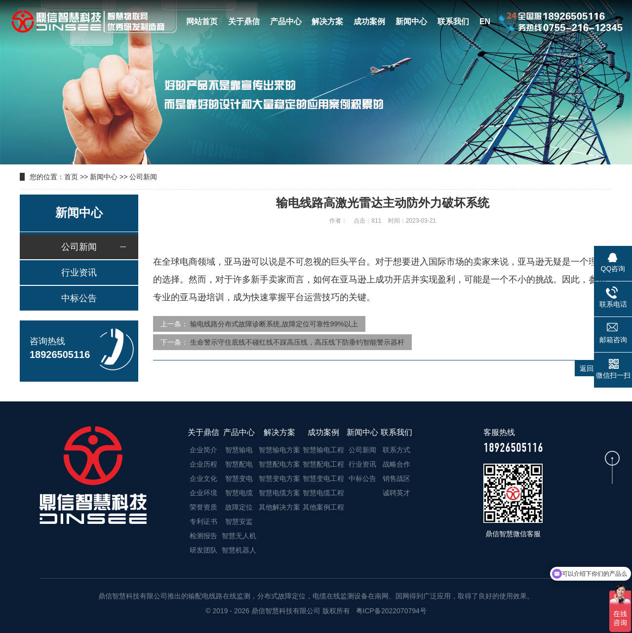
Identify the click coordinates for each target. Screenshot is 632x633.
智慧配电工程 (323, 464)
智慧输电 (239, 450)
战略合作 (396, 464)
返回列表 (593, 368)
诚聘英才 (396, 493)
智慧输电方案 (279, 450)
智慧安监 (239, 521)
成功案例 (369, 21)
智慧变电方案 (279, 478)
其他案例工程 (323, 507)
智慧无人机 (239, 536)
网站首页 (202, 21)
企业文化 (203, 478)
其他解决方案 (279, 507)
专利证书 (203, 521)
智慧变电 (239, 478)
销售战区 (396, 478)
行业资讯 (79, 272)
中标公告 (79, 298)
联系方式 (396, 450)
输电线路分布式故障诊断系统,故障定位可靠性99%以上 (274, 324)
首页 (71, 177)
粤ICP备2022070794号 (390, 611)
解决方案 (327, 21)
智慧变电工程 (323, 478)
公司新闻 (143, 177)
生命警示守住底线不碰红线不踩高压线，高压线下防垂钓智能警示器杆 (297, 342)
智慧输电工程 (323, 450)
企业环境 (203, 493)
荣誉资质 (203, 507)
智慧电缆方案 (279, 493)
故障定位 (239, 507)
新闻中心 (411, 21)
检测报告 (203, 536)
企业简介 (203, 450)
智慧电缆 (239, 493)
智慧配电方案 (279, 464)
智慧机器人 (239, 550)
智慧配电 (239, 464)
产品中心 (286, 21)
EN (484, 21)
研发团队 (203, 550)
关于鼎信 (244, 21)
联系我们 (453, 21)
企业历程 (203, 464)
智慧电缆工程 (323, 493)
